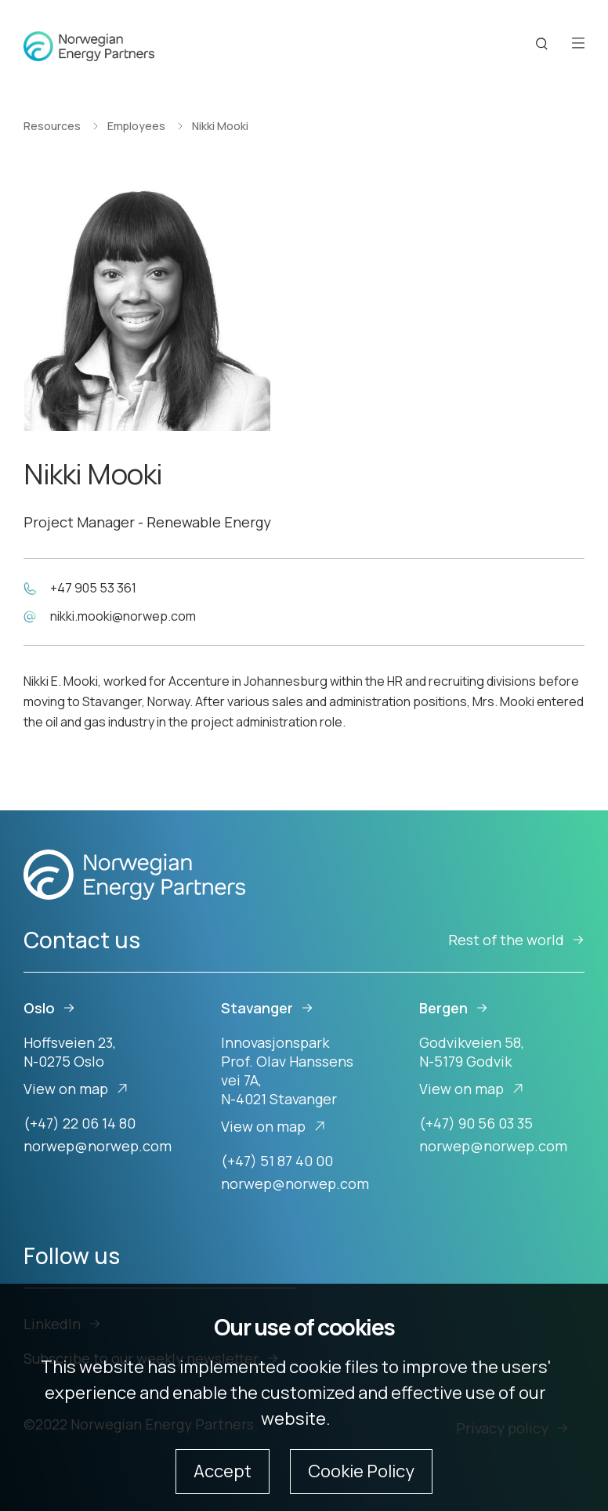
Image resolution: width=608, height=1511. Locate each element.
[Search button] (542, 44)
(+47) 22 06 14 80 (80, 1123)
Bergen (453, 1007)
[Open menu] (578, 44)
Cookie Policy (361, 1471)
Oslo (49, 1007)
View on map (76, 1088)
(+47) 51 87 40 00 (277, 1160)
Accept (223, 1471)
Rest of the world (516, 939)
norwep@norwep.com (98, 1145)
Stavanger (267, 1007)
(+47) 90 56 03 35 (476, 1123)
